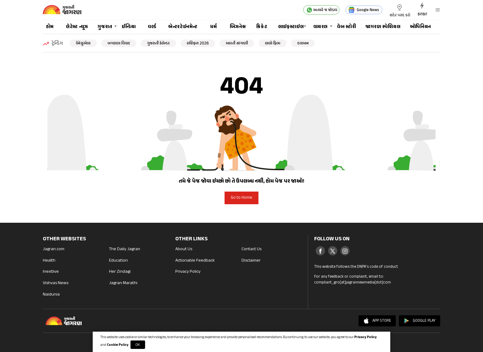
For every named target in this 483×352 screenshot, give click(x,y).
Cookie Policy (117, 345)
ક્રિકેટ (261, 27)
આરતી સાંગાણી (237, 43)
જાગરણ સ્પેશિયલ (383, 27)
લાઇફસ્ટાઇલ (291, 27)
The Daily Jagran (124, 249)
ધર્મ (213, 27)
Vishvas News (55, 283)
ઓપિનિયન (420, 27)
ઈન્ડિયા (129, 27)
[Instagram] (345, 250)
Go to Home (241, 198)
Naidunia (51, 295)
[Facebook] (320, 250)
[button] (437, 10)
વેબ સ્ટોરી (346, 27)
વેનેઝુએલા (83, 43)
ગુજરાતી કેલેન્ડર (158, 43)
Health (49, 261)
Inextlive (51, 272)
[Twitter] (332, 250)
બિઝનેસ (238, 27)
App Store (377, 321)
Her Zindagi (120, 272)
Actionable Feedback (195, 261)
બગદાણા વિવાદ (119, 43)
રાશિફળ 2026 (198, 43)
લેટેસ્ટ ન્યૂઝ (77, 27)
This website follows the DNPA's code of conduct (356, 267)
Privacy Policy (188, 272)
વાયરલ (320, 27)
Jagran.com (53, 249)
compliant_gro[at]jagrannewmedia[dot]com (352, 283)
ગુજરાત (104, 27)
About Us (183, 249)
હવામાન (303, 43)
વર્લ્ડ (152, 27)
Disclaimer (252, 261)
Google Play (420, 321)
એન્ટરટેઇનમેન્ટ (182, 27)
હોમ (50, 27)
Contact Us (252, 249)
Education (118, 261)
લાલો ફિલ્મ (272, 43)
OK (138, 344)
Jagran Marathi (123, 283)
